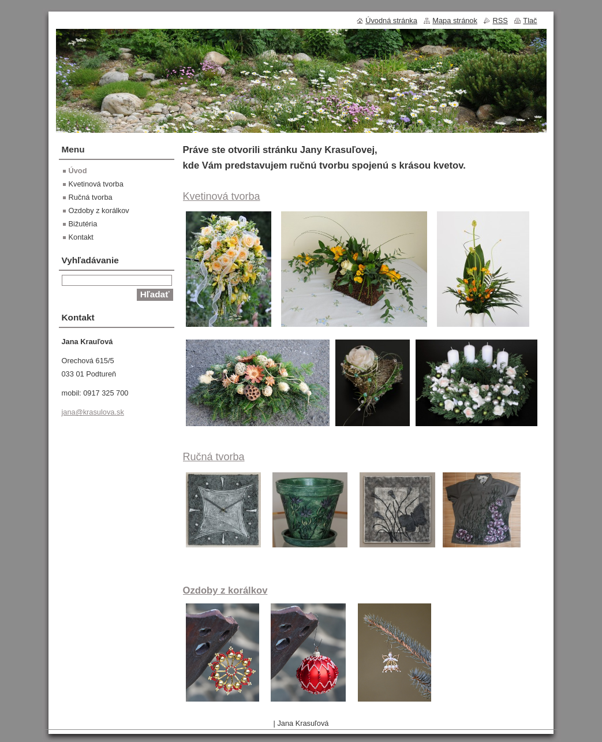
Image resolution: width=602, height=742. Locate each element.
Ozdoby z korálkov (225, 590)
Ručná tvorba (214, 457)
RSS (499, 20)
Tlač (530, 20)
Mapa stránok (454, 20)
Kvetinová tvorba (221, 196)
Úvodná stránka (391, 20)
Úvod (78, 170)
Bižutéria (83, 223)
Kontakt (81, 237)
